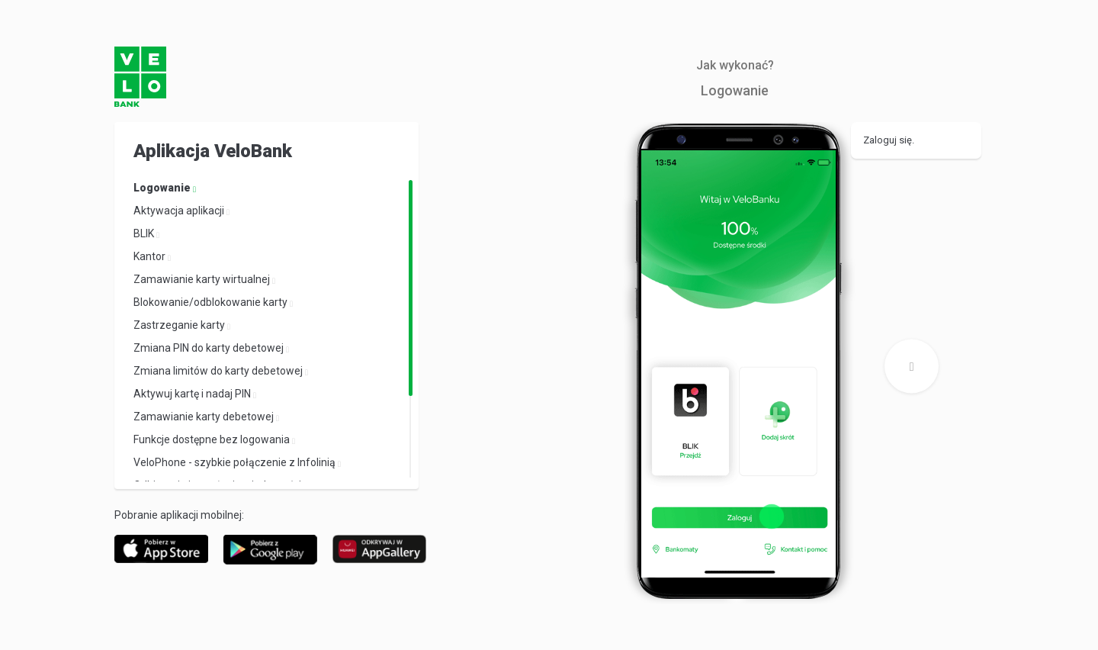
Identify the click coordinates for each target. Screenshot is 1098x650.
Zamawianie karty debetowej (204, 416)
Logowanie (163, 188)
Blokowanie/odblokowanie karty (211, 302)
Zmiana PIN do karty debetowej (209, 348)
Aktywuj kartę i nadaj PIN (193, 394)
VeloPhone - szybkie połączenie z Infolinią (235, 462)
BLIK (144, 233)
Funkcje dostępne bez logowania (212, 439)
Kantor (150, 256)
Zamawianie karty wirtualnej (202, 279)
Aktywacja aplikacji (179, 210)
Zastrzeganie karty (180, 325)
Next (911, 371)
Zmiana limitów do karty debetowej (219, 371)
